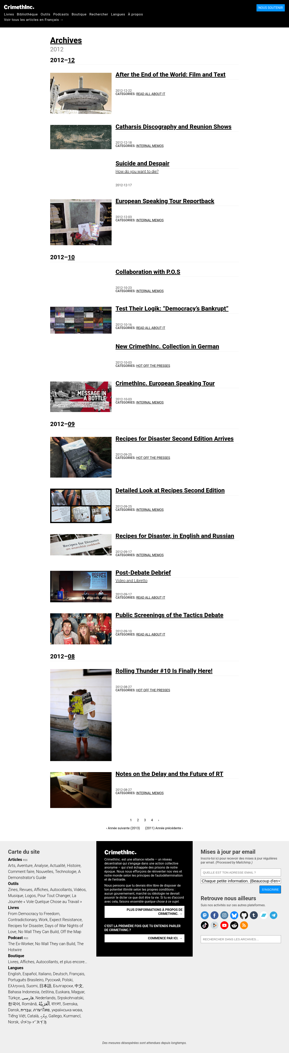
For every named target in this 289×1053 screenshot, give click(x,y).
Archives (66, 40)
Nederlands (45, 997)
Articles (15, 859)
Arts (11, 865)
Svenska (70, 1003)
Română (29, 1003)
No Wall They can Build (55, 943)
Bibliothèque (27, 14)
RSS (25, 860)
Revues (25, 889)
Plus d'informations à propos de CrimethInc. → (154, 912)
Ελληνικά (16, 985)
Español (29, 973)
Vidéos (80, 889)
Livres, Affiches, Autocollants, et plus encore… (47, 961)
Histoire (74, 865)
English (14, 973)
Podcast (15, 937)
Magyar (77, 991)
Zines (13, 889)
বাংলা (56, 1003)
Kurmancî (71, 1016)
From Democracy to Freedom (33, 913)
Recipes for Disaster (25, 925)
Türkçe (14, 997)
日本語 (45, 985)
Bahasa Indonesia (23, 991)
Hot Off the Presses (153, 366)
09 (71, 423)
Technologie (65, 871)
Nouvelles (44, 871)
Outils (45, 14)
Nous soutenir (270, 8)
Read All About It (150, 94)
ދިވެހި (43, 1016)
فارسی (28, 997)
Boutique (79, 14)
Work (43, 919)
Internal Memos (150, 146)
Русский (52, 979)
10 (71, 257)
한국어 (14, 1003)
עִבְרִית (26, 1009)
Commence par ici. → (165, 938)
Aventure (25, 865)
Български (63, 985)
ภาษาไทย (41, 1009)
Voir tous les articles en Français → (34, 20)
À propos (135, 14)
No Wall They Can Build (38, 931)
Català (33, 1016)
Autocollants (61, 889)
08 (71, 656)
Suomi (32, 985)
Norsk (13, 1022)
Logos (30, 895)
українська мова (67, 1009)
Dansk (13, 1009)
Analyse (41, 865)
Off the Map (70, 931)
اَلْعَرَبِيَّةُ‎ (44, 1003)
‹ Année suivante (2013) (123, 828)
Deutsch (60, 973)
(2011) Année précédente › (164, 828)
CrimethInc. (19, 7)
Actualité (57, 865)
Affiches (41, 889)
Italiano (44, 973)
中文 (79, 985)
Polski (67, 979)
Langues (118, 14)
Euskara (63, 991)
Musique (15, 895)
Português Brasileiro (25, 979)
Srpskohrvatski (70, 997)
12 (71, 60)
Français (76, 973)
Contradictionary (22, 919)
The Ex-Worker (20, 943)
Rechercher (98, 14)
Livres (9, 14)
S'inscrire (270, 889)
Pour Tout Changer (54, 895)
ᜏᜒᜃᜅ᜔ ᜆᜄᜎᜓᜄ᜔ (33, 1022)
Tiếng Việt (16, 1016)
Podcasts (61, 14)
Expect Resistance (66, 919)
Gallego (55, 1016)
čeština (47, 991)
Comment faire (21, 871)
